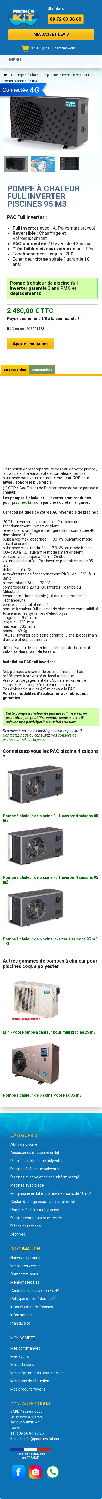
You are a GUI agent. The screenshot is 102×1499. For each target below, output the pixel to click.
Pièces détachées (25, 1226)
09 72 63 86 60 (65, 19)
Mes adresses (22, 1364)
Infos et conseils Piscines (31, 1307)
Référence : (16, 329)
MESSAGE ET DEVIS (51, 34)
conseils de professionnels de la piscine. (39, 737)
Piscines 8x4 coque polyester (35, 1169)
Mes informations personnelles (37, 1373)
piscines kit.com (27, 502)
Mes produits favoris (27, 1389)
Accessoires (42, 370)
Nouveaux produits (26, 1258)
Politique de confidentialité (33, 1298)
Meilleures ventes (25, 1266)
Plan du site (20, 1323)
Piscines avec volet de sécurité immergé (44, 1177)
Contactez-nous (16, 735)
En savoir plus (15, 370)
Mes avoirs (19, 1356)
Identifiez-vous (65, 48)
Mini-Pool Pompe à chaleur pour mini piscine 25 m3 (50, 1032)
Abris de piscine (23, 1144)
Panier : (40, 48)
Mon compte (22, 1338)
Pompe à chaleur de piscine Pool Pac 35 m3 (42, 1095)
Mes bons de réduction (29, 1381)
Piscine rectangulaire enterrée (36, 1218)
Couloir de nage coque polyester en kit (42, 1201)
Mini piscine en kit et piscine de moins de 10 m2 (50, 1193)
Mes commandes (25, 1348)
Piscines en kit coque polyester (36, 1161)
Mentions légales (24, 1282)
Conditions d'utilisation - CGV (34, 1290)
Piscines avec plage (27, 1185)
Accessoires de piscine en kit (34, 1152)
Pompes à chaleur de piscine (36, 75)
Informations (21, 1315)
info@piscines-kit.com (43, 1439)
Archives (17, 1234)
